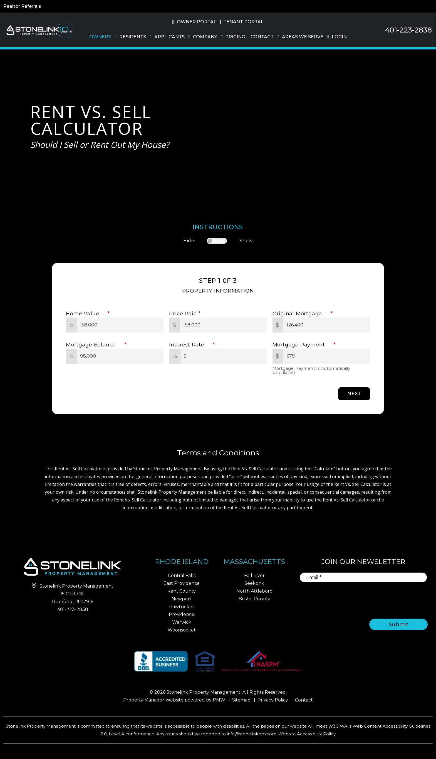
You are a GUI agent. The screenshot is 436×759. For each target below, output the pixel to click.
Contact (262, 36)
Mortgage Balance (94, 345)
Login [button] (339, 36)
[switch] (217, 241)
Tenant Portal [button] (243, 21)
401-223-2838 (408, 30)
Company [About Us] (205, 36)
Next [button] (354, 394)
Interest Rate (190, 345)
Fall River (254, 575)
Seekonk (254, 583)
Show (246, 240)
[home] (39, 29)
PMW (219, 700)
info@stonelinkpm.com (251, 733)
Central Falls (181, 575)
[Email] (363, 577)
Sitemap (241, 700)
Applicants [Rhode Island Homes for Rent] (169, 36)
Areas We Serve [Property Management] (302, 36)
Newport (182, 598)
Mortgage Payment (302, 345)
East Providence (182, 583)
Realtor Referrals (22, 6)
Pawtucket (181, 606)
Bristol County (254, 598)
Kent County (181, 591)
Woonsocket (182, 630)
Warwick (181, 622)
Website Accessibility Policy (307, 733)
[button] (426, 244)
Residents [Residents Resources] (132, 36)
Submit (398, 624)
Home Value (86, 314)
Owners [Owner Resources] (100, 36)
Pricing (235, 36)
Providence (181, 614)
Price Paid (183, 314)
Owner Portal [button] (196, 21)
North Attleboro (254, 591)
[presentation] (382, 597)
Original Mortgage (300, 314)
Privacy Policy (272, 700)
